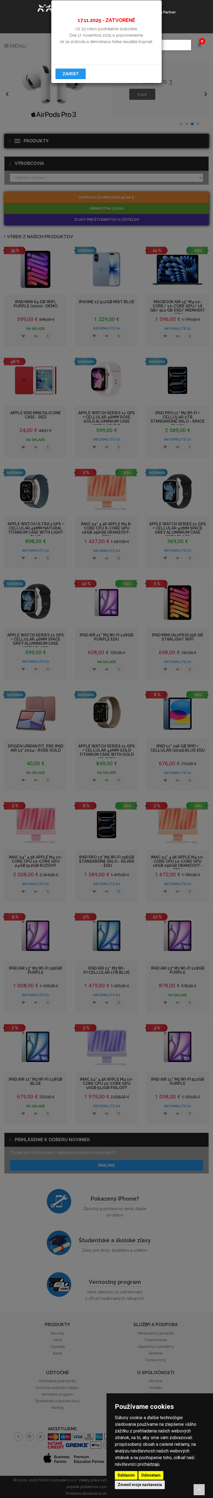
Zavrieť (70, 74)
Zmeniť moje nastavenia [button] (140, 1484)
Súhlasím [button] (126, 1475)
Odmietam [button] (151, 1475)
